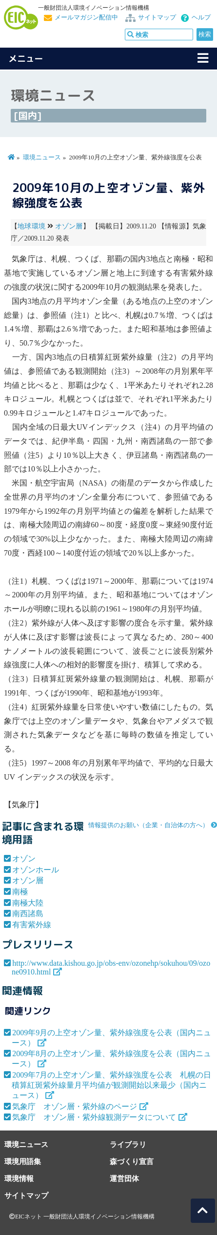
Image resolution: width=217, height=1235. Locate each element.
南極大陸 (27, 903)
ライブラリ (128, 1144)
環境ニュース (42, 157)
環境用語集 (22, 1161)
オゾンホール (35, 870)
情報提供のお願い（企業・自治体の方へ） (148, 825)
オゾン (24, 858)
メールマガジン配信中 (86, 17)
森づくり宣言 (132, 1161)
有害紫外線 (31, 925)
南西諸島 (27, 913)
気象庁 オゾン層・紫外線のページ (74, 1106)
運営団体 (124, 1178)
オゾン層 (69, 226)
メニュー (26, 58)
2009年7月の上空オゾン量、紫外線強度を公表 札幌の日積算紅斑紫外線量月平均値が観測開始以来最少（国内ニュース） (111, 1085)
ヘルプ (201, 17)
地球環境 (31, 226)
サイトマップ (157, 17)
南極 (20, 891)
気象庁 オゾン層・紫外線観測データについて (94, 1117)
